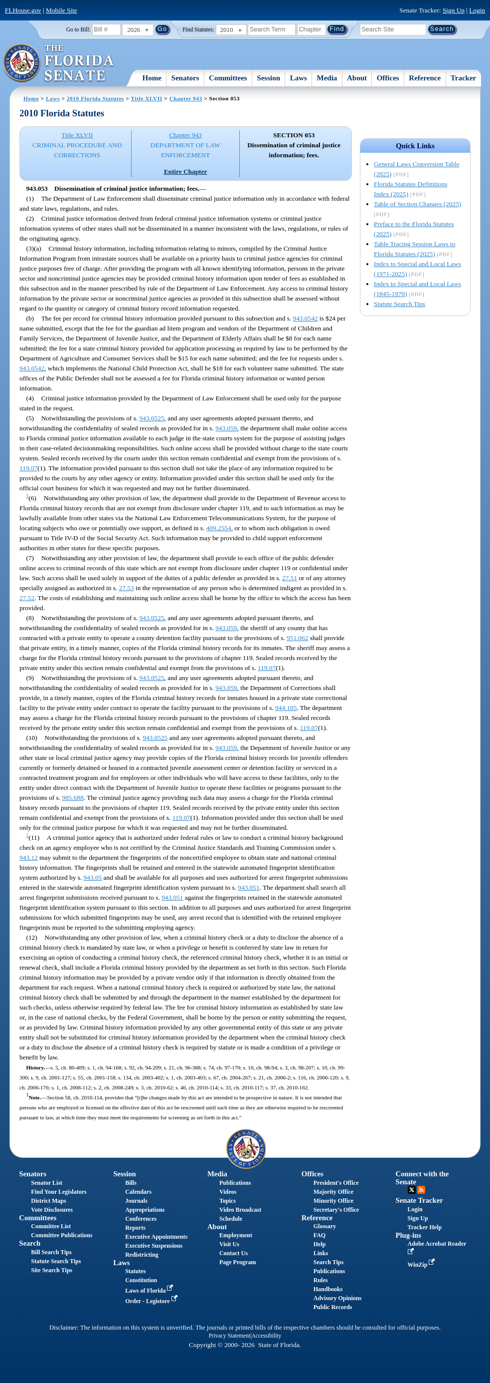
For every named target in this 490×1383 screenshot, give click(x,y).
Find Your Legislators (58, 1191)
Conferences (141, 1218)
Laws (298, 78)
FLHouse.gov (23, 10)
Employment (235, 1235)
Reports (135, 1227)
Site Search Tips (51, 1270)
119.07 (28, 468)
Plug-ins (408, 1235)
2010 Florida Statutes (95, 98)
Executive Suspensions (153, 1245)
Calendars (138, 1191)
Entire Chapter (185, 171)
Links (321, 1253)
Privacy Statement (229, 1336)
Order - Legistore (152, 1301)
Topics (227, 1200)
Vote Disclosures (52, 1209)
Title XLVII (147, 98)
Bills (131, 1182)
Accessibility (267, 1336)
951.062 (297, 638)
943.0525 (152, 418)
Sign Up (454, 10)
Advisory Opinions (337, 1298)
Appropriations (144, 1209)
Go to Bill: (78, 29)
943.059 (226, 428)
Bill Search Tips (51, 1252)
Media (327, 78)
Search (29, 1243)
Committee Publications (61, 1235)
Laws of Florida (150, 1290)
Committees (228, 78)
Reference (425, 78)
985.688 (72, 797)
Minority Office (333, 1200)
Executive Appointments (156, 1236)
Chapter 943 (185, 98)
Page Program (237, 1262)
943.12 (28, 857)
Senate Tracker (419, 1200)
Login (477, 10)
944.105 (286, 707)
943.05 (93, 877)
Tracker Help (425, 1227)
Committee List (51, 1226)
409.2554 (218, 528)
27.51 (289, 578)
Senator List (46, 1182)
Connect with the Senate (422, 1177)
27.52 (26, 598)
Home (152, 78)
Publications (235, 1182)
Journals (136, 1200)
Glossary (325, 1226)
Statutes (135, 1271)
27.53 (126, 588)
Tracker (463, 78)
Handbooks (328, 1289)
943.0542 (305, 318)
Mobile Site (61, 10)
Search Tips (328, 1262)
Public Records (333, 1307)
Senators (185, 78)
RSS (421, 1190)
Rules (321, 1280)
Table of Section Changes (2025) (417, 204)
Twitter (412, 1190)
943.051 (248, 887)
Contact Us (233, 1253)
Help (320, 1244)
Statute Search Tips (399, 304)
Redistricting (142, 1254)
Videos (227, 1191)
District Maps (48, 1200)
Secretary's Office (336, 1209)
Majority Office (333, 1191)
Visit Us (229, 1244)
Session (268, 78)
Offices (388, 78)
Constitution (141, 1280)
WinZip (422, 1264)
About (357, 78)
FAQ (320, 1235)
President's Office (336, 1182)
